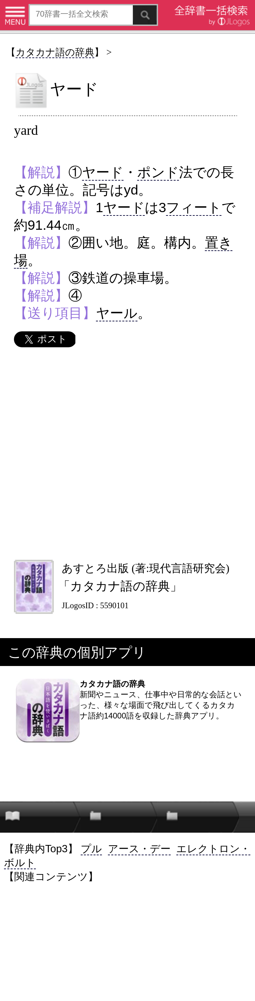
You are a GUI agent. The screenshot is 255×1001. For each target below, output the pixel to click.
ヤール (116, 313)
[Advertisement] (127, 453)
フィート (193, 207)
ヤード (103, 172)
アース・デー (139, 849)
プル (91, 849)
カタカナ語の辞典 (55, 52)
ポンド (158, 172)
